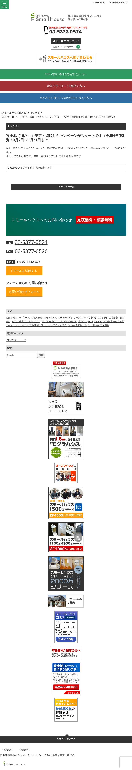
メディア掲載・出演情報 (94, 317)
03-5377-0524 (31, 242)
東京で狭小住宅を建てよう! (26, 321)
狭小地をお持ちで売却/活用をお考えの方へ (66, 97)
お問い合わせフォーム (24, 292)
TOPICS (35, 112)
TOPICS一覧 (67, 186)
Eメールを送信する (24, 271)
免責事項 (25, 749)
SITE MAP (99, 2)
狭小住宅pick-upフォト (90, 321)
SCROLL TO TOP (66, 739)
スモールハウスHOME (14, 112)
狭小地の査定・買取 (41, 167)
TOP (66, 74)
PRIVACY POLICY (119, 2)
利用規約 (8, 749)
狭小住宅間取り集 (77, 325)
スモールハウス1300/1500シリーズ (62, 317)
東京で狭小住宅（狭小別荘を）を (59, 321)
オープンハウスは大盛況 (29, 317)
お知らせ (10, 317)
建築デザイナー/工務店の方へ (66, 86)
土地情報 (113, 317)
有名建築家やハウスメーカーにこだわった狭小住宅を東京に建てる (37, 755)
